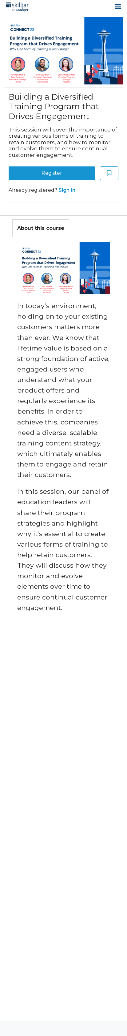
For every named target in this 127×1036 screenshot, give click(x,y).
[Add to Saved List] (109, 173)
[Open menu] (118, 6)
